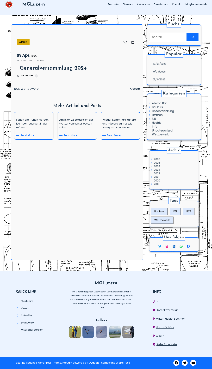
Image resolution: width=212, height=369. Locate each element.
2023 (164, 170)
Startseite (27, 301)
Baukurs (159, 108)
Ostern (135, 89)
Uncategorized (163, 129)
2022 (163, 172)
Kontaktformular (167, 310)
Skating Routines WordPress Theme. (39, 363)
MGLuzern (33, 4)
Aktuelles (26, 315)
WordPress (123, 363)
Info (156, 125)
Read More (27, 135)
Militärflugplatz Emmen (170, 319)
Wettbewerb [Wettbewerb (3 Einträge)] (167, 218)
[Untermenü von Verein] (132, 4)
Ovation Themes (99, 363)
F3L (156, 118)
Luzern (160, 336)
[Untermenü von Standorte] (167, 4)
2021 (163, 174)
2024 (164, 168)
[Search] (191, 37)
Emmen (159, 115)
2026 (164, 163)
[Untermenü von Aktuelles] (149, 4)
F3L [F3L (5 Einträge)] (175, 212)
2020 (164, 176)
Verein (25, 308)
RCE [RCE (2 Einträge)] (183, 212)
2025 (163, 165)
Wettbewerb (162, 133)
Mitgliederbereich (32, 330)
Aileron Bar (160, 104)
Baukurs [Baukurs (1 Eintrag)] (165, 212)
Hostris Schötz (165, 327)
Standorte (27, 322)
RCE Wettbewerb (26, 89)
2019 (163, 179)
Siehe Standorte (166, 344)
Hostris (158, 122)
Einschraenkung (164, 111)
